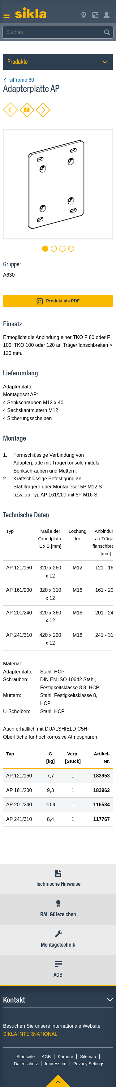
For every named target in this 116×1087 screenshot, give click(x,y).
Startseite (25, 1056)
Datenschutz (26, 1063)
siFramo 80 (18, 80)
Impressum (55, 1063)
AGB (46, 1056)
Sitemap (88, 1056)
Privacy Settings (88, 1063)
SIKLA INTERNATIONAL (30, 1034)
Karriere (65, 1056)
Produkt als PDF (58, 301)
